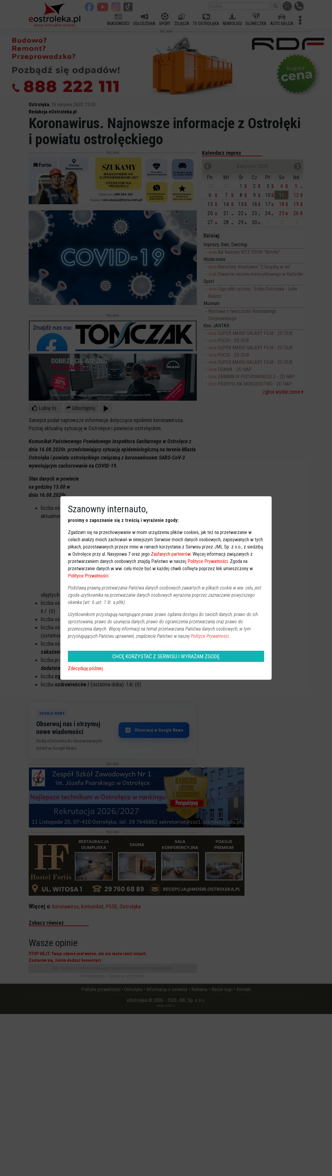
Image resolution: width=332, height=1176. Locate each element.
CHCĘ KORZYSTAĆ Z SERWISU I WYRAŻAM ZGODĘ (166, 656)
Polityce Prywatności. (210, 636)
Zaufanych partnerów (170, 554)
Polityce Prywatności (207, 561)
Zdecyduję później (85, 668)
